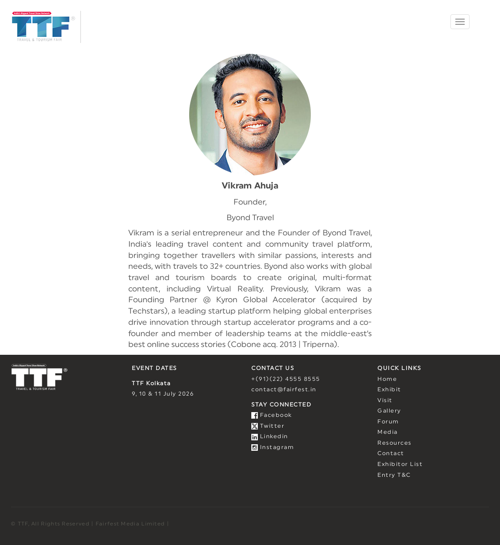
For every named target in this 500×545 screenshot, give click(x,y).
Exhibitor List (400, 464)
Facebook (271, 415)
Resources (394, 443)
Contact (390, 453)
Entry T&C (394, 475)
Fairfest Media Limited (130, 523)
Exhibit (389, 390)
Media (387, 432)
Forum (388, 422)
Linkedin (269, 436)
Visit (385, 400)
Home (387, 379)
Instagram (272, 447)
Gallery (389, 411)
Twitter (267, 426)
